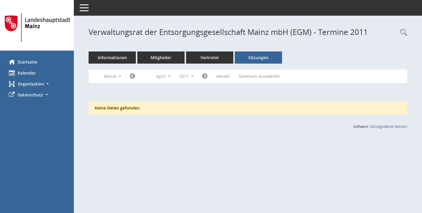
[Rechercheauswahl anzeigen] (402, 33)
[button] (37, 83)
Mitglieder (161, 57)
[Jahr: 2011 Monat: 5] (205, 76)
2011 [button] (186, 76)
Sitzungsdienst (388, 126)
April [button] (163, 76)
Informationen (112, 57)
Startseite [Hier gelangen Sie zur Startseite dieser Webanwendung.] (23, 62)
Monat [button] (112, 76)
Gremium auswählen (259, 76)
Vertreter (210, 57)
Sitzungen (258, 57)
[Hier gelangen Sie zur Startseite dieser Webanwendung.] (37, 27)
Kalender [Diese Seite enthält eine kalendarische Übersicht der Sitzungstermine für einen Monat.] (22, 73)
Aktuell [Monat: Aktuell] (223, 76)
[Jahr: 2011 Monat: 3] (132, 76)
